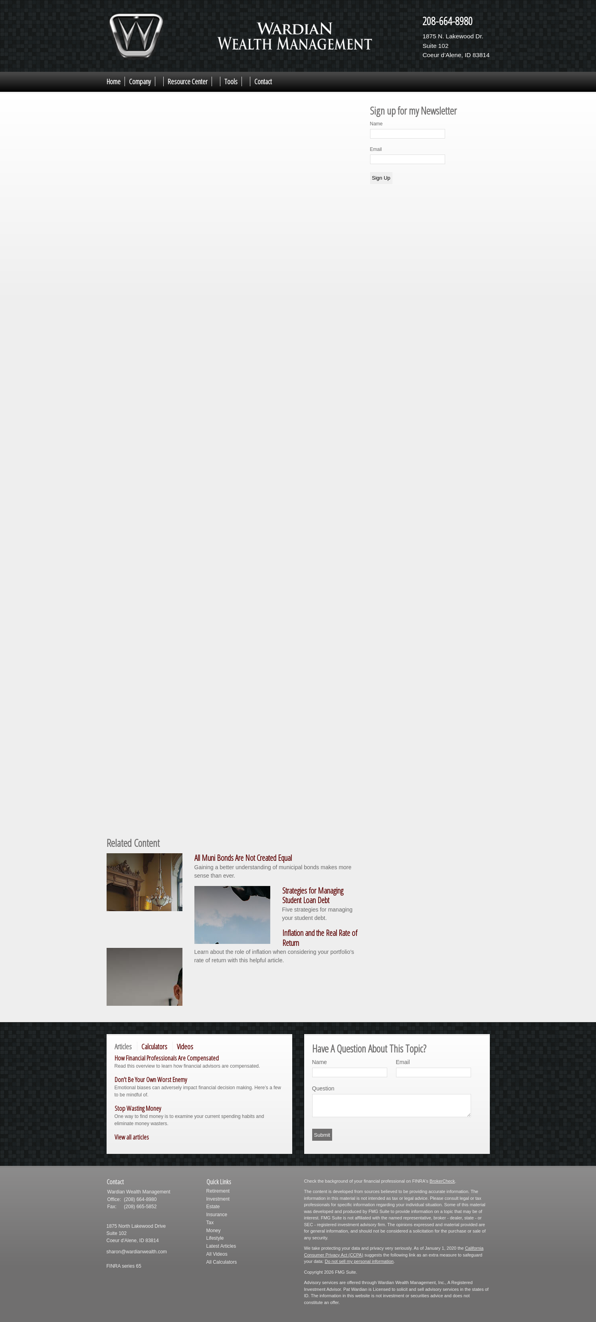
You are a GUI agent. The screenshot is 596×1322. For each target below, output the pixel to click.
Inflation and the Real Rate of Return (319, 938)
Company (140, 81)
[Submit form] (322, 1135)
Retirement (218, 1191)
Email (376, 149)
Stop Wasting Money (138, 1108)
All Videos (217, 1254)
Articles (123, 1046)
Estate (213, 1206)
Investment (218, 1199)
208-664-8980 (447, 20)
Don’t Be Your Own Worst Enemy (151, 1079)
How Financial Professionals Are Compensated (167, 1057)
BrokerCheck (442, 1181)
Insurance (217, 1214)
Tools (231, 81)
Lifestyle (215, 1238)
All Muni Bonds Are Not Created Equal (243, 857)
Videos (185, 1046)
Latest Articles (221, 1246)
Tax (210, 1222)
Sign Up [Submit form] (381, 178)
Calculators (154, 1046)
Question (323, 1088)
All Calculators (221, 1262)
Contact (263, 81)
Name (376, 124)
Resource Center (188, 81)
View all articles (132, 1137)
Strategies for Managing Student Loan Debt (312, 895)
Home (114, 81)
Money (213, 1230)
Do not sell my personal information (359, 1261)
